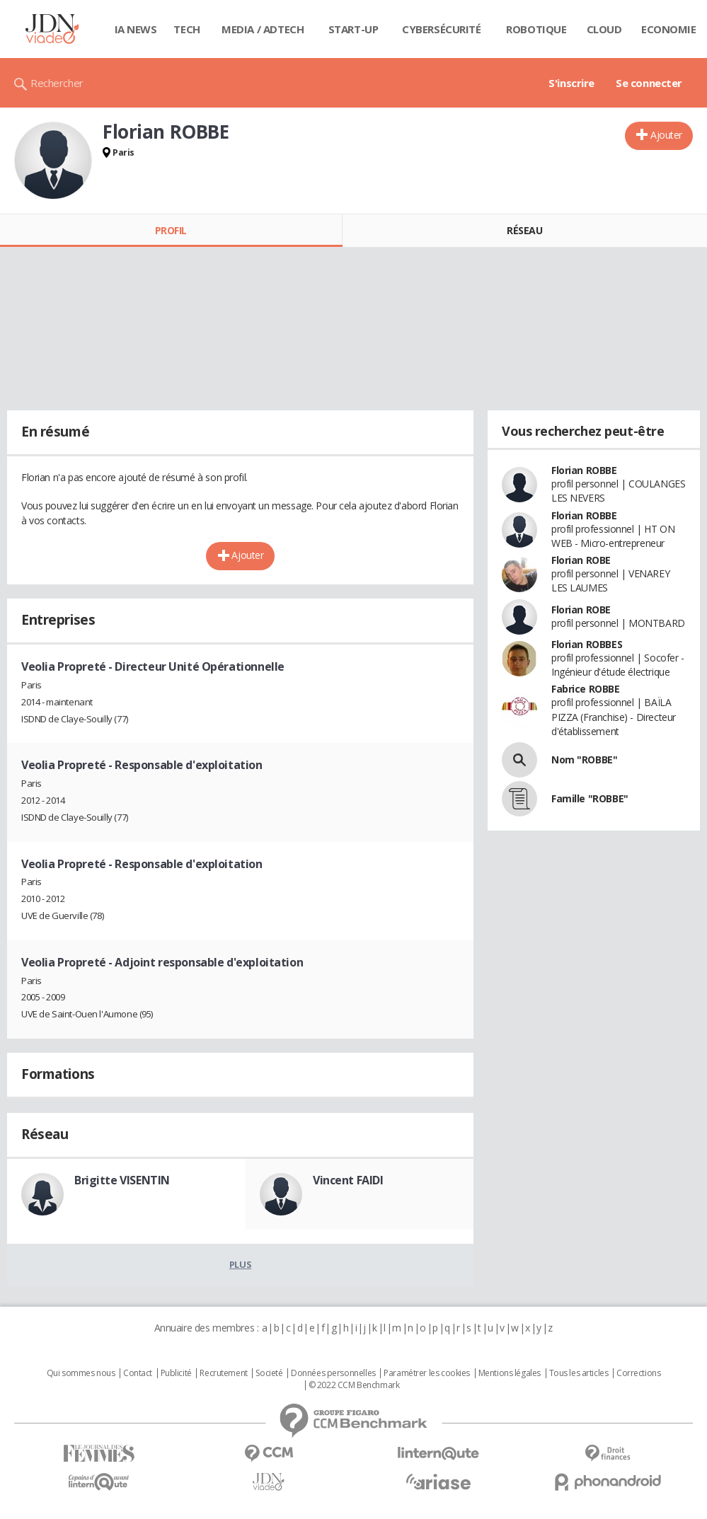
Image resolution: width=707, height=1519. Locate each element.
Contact (137, 1373)
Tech (186, 29)
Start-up (353, 29)
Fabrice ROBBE (585, 688)
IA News (136, 29)
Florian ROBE (581, 560)
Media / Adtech (263, 29)
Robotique (536, 29)
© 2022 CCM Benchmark (354, 1385)
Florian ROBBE (584, 470)
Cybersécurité (441, 29)
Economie (668, 29)
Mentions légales (509, 1373)
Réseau (524, 230)
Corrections (638, 1373)
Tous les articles (579, 1373)
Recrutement (223, 1373)
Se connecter (649, 83)
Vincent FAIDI (348, 1180)
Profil (171, 230)
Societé (268, 1373)
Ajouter (666, 134)
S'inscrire (571, 83)
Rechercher (57, 83)
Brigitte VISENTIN (122, 1180)
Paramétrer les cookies (427, 1373)
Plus (240, 1264)
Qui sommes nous (81, 1373)
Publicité (176, 1373)
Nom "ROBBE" (584, 759)
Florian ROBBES (586, 644)
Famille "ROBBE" (589, 798)
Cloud (604, 29)
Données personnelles (333, 1373)
